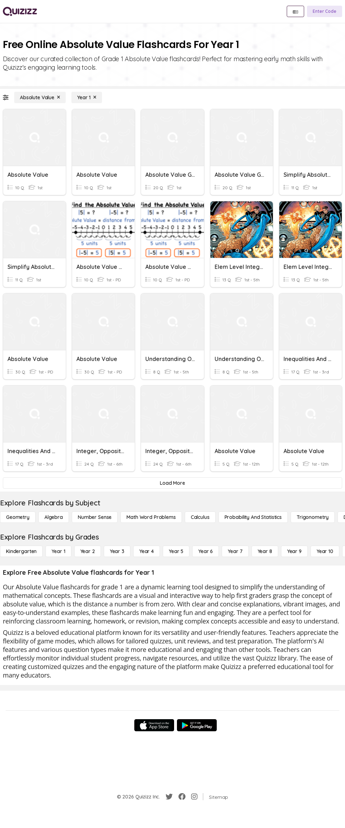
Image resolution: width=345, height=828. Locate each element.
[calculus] (200, 517)
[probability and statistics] (253, 517)
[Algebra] (53, 517)
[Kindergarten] (21, 551)
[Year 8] (265, 551)
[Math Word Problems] (151, 517)
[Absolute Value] (40, 97)
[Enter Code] (324, 11)
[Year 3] (117, 551)
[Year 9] (294, 551)
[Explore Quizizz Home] (20, 11)
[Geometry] (18, 517)
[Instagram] (194, 796)
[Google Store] (197, 725)
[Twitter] (169, 796)
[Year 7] (235, 551)
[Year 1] (86, 97)
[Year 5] (176, 551)
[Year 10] (325, 551)
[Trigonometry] (313, 517)
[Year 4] (146, 551)
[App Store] (154, 725)
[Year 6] (205, 551)
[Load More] (172, 483)
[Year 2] (87, 551)
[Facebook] (181, 796)
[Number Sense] (95, 517)
